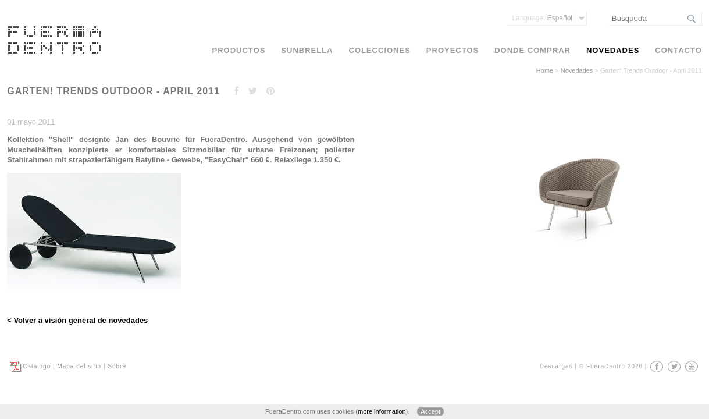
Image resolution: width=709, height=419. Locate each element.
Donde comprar (532, 50)
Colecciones (380, 50)
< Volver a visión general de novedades (77, 320)
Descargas (556, 366)
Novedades (577, 70)
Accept (430, 411)
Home (544, 70)
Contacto (678, 50)
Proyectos (452, 50)
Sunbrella (307, 50)
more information (382, 411)
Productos (239, 50)
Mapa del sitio (79, 366)
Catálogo (37, 366)
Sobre (117, 366)
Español (542, 18)
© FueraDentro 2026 (611, 366)
